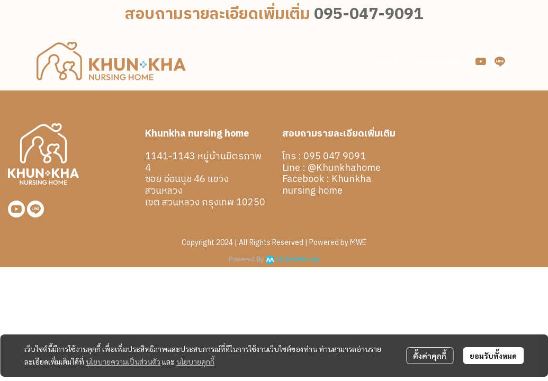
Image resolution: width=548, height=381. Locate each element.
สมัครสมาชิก (439, 61)
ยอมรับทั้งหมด (493, 355)
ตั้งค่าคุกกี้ (429, 355)
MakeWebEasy (298, 259)
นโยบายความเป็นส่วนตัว (123, 361)
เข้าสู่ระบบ (384, 61)
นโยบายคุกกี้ (195, 361)
